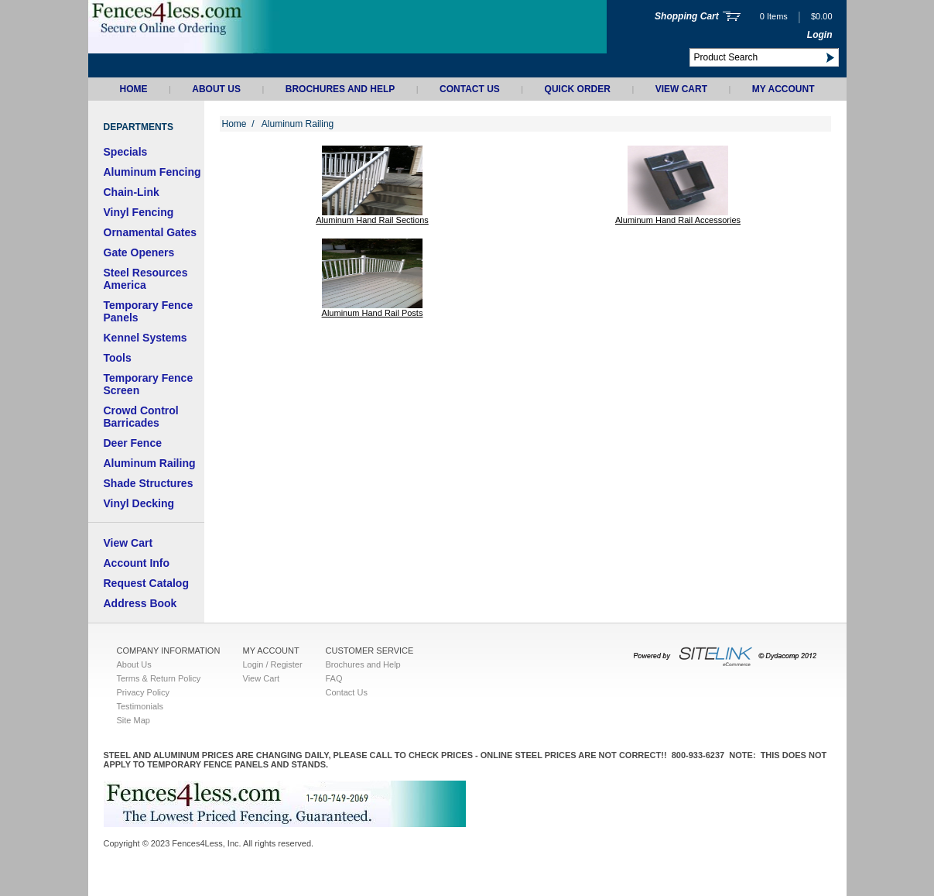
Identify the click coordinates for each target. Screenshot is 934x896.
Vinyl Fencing (139, 212)
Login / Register (273, 664)
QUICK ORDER (578, 89)
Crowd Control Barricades (141, 416)
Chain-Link (131, 192)
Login (820, 34)
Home (134, 89)
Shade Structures (148, 483)
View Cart (681, 89)
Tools (118, 358)
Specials (126, 152)
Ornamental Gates (150, 232)
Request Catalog (146, 583)
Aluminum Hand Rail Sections (372, 220)
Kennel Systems (145, 337)
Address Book (140, 603)
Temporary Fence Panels (148, 311)
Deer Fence (133, 443)
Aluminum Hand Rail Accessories (678, 220)
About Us (216, 89)
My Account (783, 89)
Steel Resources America (146, 278)
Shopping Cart (687, 16)
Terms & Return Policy (159, 678)
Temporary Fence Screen (148, 384)
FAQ (334, 678)
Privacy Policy (143, 692)
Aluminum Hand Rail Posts (372, 313)
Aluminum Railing (150, 463)
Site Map (133, 720)
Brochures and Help (340, 89)
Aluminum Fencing (152, 172)
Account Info (137, 563)
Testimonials (140, 706)
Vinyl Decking (139, 503)
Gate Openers (139, 252)
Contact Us (470, 89)
